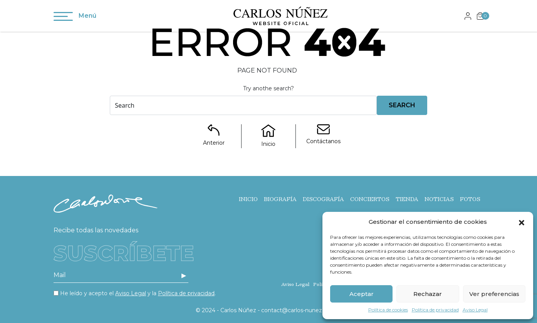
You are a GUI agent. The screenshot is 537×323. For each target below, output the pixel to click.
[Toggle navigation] (63, 18)
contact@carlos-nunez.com (298, 310)
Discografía (323, 199)
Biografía (280, 199)
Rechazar (427, 294)
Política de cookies (388, 310)
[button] (521, 222)
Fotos (470, 199)
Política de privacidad (435, 310)
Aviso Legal (475, 310)
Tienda (407, 199)
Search (402, 105)
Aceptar (361, 294)
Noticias (439, 199)
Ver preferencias (494, 294)
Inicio (248, 199)
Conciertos (369, 199)
